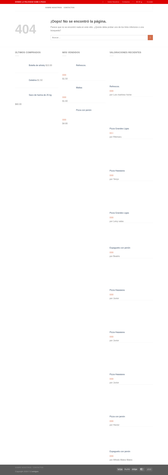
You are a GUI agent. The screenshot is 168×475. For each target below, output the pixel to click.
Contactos (126, 2)
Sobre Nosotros (113, 2)
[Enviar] (150, 37)
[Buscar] (104, 2)
